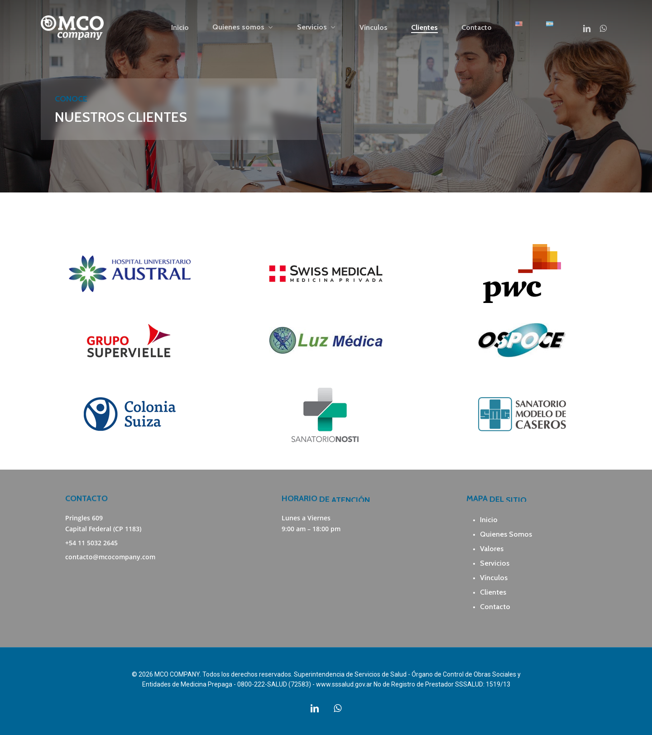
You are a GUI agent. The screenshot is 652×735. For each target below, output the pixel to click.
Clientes (493, 592)
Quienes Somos (506, 534)
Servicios (494, 563)
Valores (491, 548)
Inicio (489, 519)
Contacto (495, 606)
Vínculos (494, 577)
